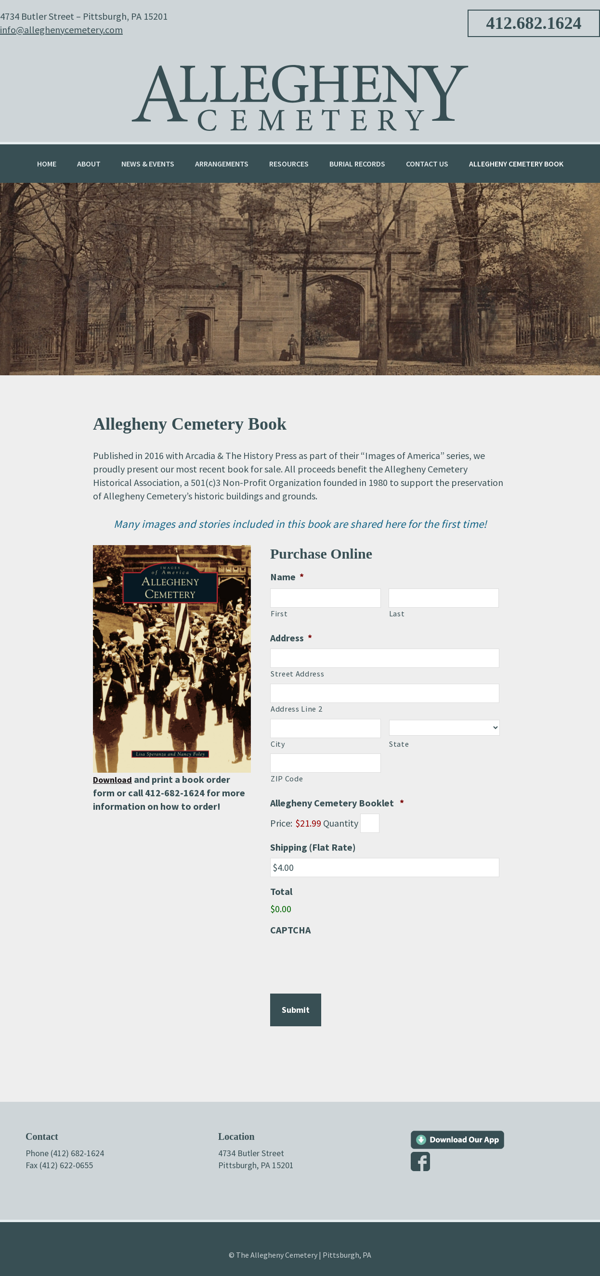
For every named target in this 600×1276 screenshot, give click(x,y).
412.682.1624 (534, 23)
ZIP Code (287, 778)
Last (397, 613)
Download (115, 779)
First (279, 613)
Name (287, 577)
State (399, 744)
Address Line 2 (296, 709)
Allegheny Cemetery (300, 91)
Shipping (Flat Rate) (313, 847)
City (278, 744)
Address (291, 638)
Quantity (340, 823)
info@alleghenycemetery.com (61, 30)
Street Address (297, 673)
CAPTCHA (290, 930)
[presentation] (343, 959)
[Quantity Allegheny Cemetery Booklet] (369, 823)
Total (281, 891)
